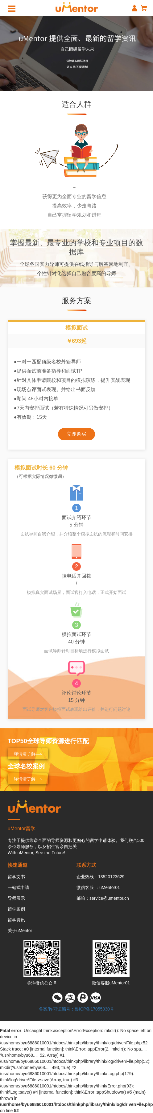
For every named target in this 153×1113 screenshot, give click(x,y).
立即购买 (76, 434)
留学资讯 (16, 919)
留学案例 (16, 909)
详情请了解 (28, 753)
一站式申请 (18, 887)
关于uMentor (20, 930)
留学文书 (16, 876)
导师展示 (16, 898)
